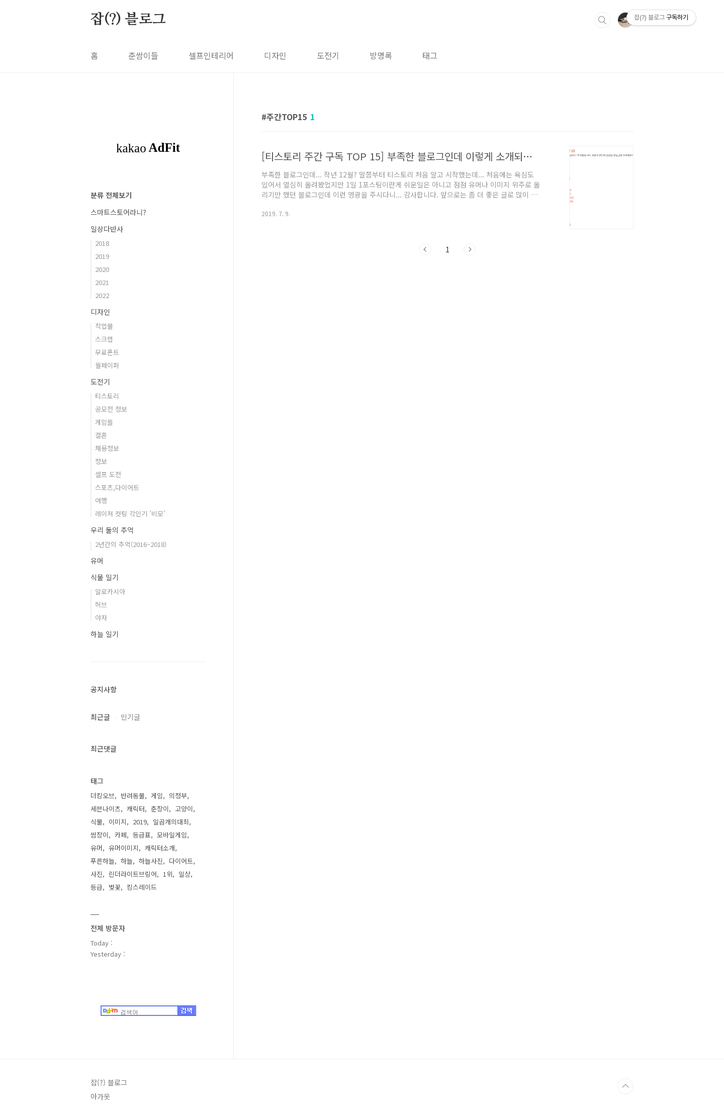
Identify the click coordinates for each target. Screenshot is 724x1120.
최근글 (100, 717)
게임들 (104, 422)
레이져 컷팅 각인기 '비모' (130, 513)
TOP (625, 1086)
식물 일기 (104, 577)
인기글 (130, 717)
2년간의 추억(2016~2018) (130, 544)
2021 (102, 282)
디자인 (275, 55)
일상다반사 (106, 229)
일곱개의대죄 (171, 821)
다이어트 (181, 861)
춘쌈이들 (143, 55)
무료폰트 (107, 352)
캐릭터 (136, 808)
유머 (97, 560)
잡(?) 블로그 (127, 20)
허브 (101, 604)
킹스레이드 (142, 887)
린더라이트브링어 (133, 874)
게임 (157, 795)
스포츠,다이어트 (117, 487)
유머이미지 (124, 848)
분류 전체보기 (111, 195)
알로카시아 (110, 591)
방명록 (381, 55)
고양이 (184, 808)
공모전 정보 (111, 409)
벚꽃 (115, 887)
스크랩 (104, 339)
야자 (101, 617)
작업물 (104, 326)
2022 (102, 295)
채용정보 (107, 448)
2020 (102, 269)
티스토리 (107, 396)
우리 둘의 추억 (112, 530)
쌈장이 (99, 834)
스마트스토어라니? (118, 212)
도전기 (328, 55)
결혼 (101, 435)
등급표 (142, 834)
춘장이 (160, 808)
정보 (101, 461)
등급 (96, 887)
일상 (184, 874)
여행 (101, 500)
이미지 (118, 821)
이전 (425, 249)
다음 (470, 249)
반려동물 (133, 795)
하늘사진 (151, 861)
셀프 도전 (108, 474)
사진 (96, 874)
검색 (602, 20)
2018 (102, 243)
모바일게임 (172, 834)
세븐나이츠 (105, 808)
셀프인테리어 (211, 55)
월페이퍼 (107, 365)
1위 (167, 874)
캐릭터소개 (160, 848)
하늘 (127, 861)
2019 (102, 256)
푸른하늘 (102, 861)
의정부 (178, 795)
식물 (96, 821)
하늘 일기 (104, 634)
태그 (429, 55)
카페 (121, 834)
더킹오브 (102, 795)
